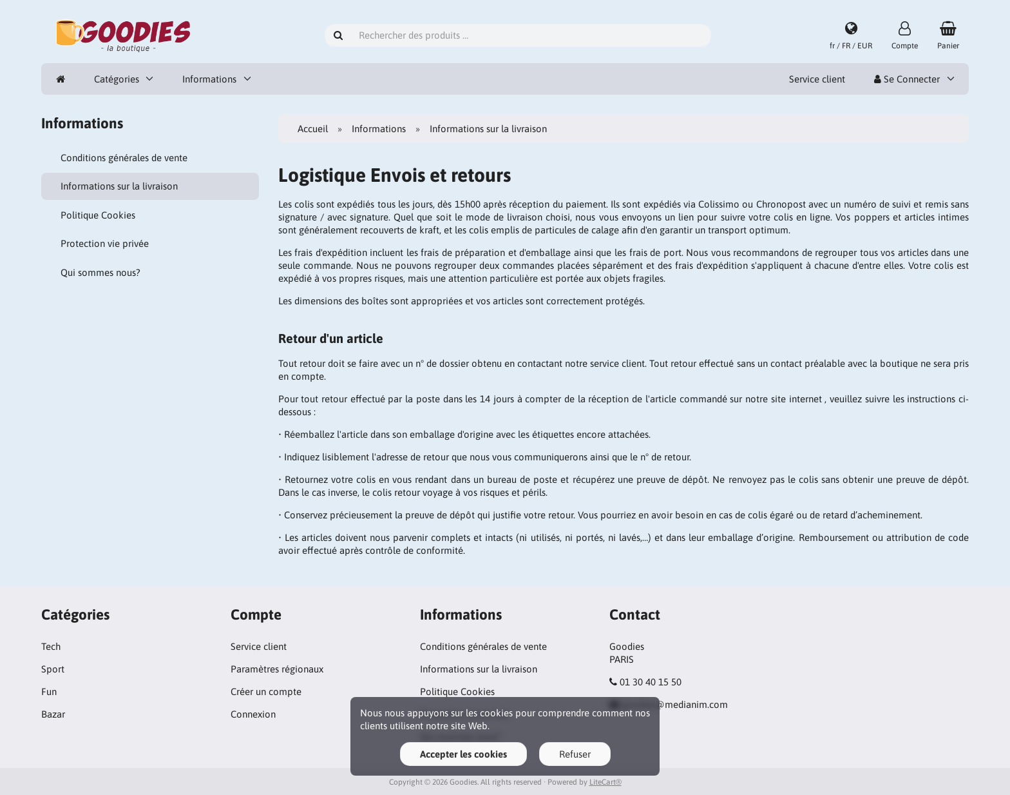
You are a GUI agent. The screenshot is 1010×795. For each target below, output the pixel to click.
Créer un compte (266, 691)
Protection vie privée (105, 243)
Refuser (575, 754)
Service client (817, 79)
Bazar (53, 714)
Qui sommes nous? (100, 272)
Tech (51, 646)
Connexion (253, 714)
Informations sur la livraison (119, 186)
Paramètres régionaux (277, 668)
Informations (209, 79)
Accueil (313, 128)
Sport (52, 668)
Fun (49, 691)
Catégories (116, 79)
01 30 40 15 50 (650, 681)
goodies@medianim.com (675, 704)
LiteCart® (605, 782)
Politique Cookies (98, 215)
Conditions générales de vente (124, 157)
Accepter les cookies (463, 754)
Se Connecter (907, 79)
